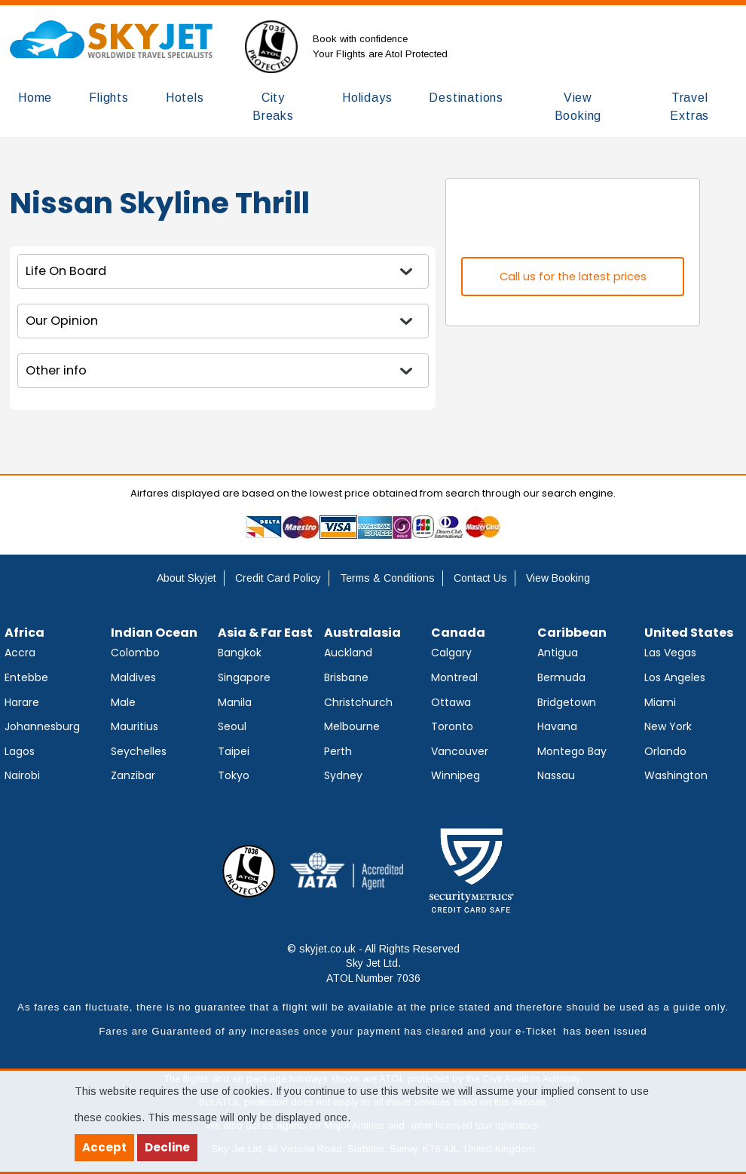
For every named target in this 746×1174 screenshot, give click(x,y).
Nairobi (22, 775)
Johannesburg (42, 726)
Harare (22, 702)
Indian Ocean (154, 632)
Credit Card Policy (278, 578)
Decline (167, 1147)
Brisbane (346, 677)
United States (688, 632)
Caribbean (572, 632)
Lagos (20, 751)
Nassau (556, 775)
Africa (24, 632)
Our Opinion (62, 320)
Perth (338, 751)
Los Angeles (674, 677)
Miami (660, 702)
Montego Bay (572, 751)
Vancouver (459, 751)
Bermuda (561, 677)
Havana (557, 726)
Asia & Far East (265, 632)
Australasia (362, 632)
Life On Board (66, 271)
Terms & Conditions (387, 578)
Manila (235, 702)
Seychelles (139, 751)
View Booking (558, 578)
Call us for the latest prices (573, 276)
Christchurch (358, 702)
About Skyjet (186, 578)
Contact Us (480, 578)
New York (668, 726)
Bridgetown (566, 702)
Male (123, 702)
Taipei (233, 751)
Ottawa (451, 702)
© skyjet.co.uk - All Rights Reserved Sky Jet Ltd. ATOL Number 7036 (373, 963)
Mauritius (134, 726)
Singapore (244, 677)
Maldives (133, 677)
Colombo (135, 652)
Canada (458, 632)
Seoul (232, 726)
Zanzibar (133, 775)
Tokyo (233, 775)
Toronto (452, 726)
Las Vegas (670, 652)
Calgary (451, 652)
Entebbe (26, 677)
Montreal (454, 677)
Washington (676, 775)
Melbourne (352, 726)
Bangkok (239, 652)
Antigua (557, 652)
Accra (20, 652)
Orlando (665, 751)
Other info (56, 370)
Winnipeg (455, 775)
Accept (104, 1147)
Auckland (348, 652)
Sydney (343, 775)
